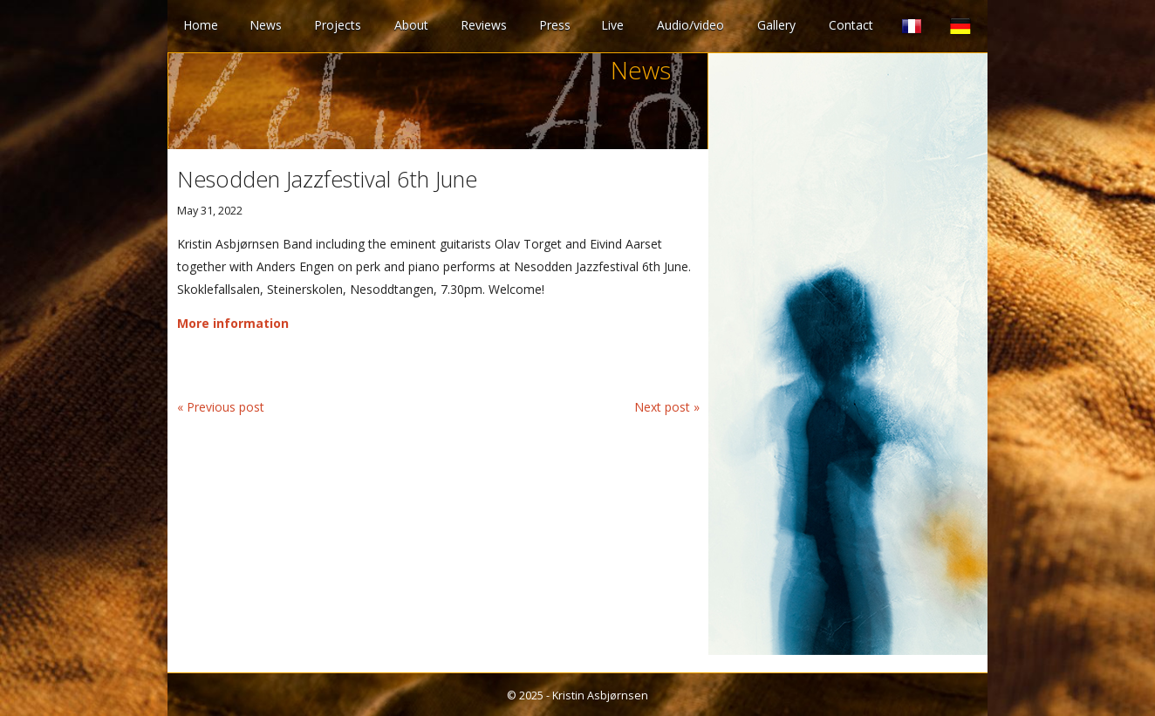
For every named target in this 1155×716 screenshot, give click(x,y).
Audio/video (690, 25)
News (265, 25)
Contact (851, 25)
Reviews (484, 25)
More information (233, 323)
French (911, 26)
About (411, 25)
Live (612, 25)
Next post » (667, 407)
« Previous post (220, 407)
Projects (337, 25)
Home (200, 25)
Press (555, 25)
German (960, 26)
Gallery (776, 25)
